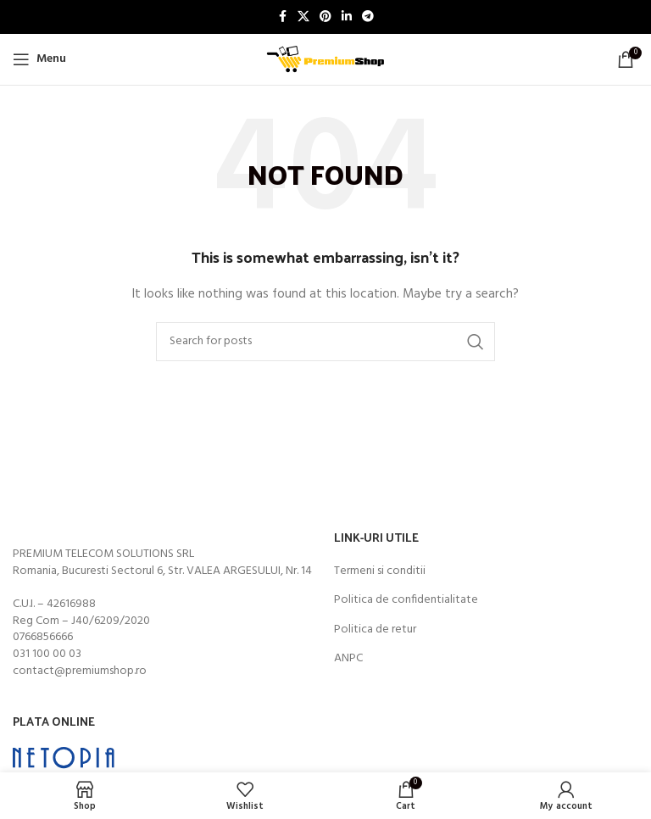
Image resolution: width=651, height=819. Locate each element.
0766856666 (43, 637)
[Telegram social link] (368, 17)
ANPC (348, 658)
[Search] (325, 341)
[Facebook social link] (282, 17)
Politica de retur (375, 629)
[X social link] (303, 17)
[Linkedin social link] (347, 17)
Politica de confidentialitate (406, 600)
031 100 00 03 (47, 654)
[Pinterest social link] (325, 17)
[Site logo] (325, 60)
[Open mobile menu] (39, 59)
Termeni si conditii (380, 571)
